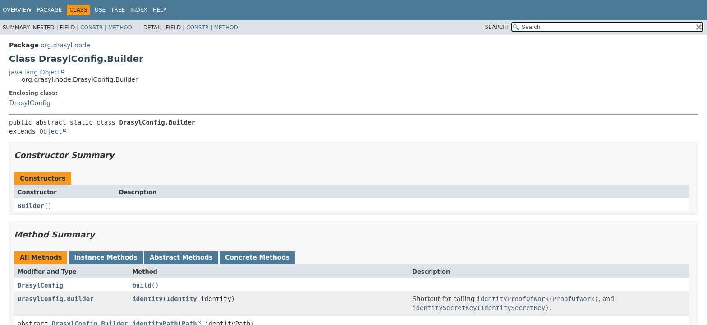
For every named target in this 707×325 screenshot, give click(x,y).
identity (147, 298)
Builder (31, 205)
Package (49, 10)
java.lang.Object (34, 72)
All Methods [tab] (41, 257)
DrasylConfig (29, 103)
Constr (91, 27)
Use (100, 10)
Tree (118, 10)
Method (120, 27)
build (141, 285)
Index (138, 10)
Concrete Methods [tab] (257, 257)
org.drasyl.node (65, 45)
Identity (181, 298)
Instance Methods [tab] (105, 257)
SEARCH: (497, 27)
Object (50, 131)
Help (159, 10)
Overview (17, 10)
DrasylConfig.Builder (56, 298)
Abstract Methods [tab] (181, 257)
